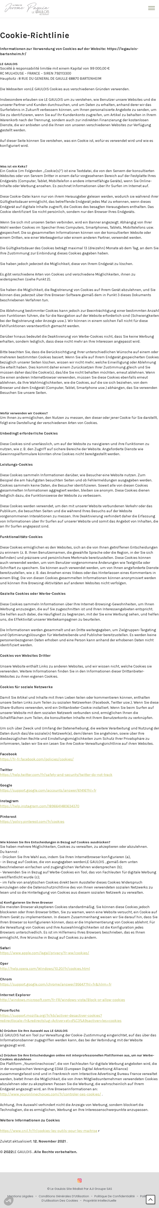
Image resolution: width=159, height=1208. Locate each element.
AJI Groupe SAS (100, 1189)
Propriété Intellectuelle (99, 1200)
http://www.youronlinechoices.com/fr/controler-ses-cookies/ (50, 1094)
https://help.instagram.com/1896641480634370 (39, 806)
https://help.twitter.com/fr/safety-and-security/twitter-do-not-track (56, 775)
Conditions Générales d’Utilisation (64, 1196)
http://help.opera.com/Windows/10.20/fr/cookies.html (45, 969)
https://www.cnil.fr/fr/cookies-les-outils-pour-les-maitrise (48, 1131)
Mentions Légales (20, 1196)
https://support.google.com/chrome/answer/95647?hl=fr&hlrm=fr (55, 984)
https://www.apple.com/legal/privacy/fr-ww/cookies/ (44, 953)
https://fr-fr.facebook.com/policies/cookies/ (37, 759)
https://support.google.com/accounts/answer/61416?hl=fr (48, 790)
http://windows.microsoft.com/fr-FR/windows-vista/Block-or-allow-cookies (62, 1000)
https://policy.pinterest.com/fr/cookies (32, 822)
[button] (9, 1201)
